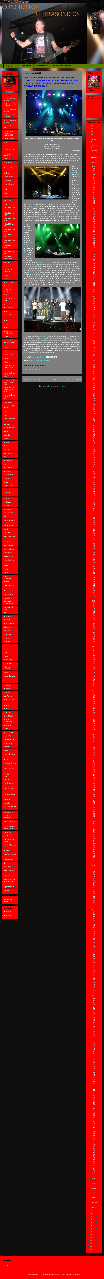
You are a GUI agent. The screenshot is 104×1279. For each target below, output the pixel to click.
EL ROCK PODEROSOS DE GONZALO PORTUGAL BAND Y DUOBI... (93, 535)
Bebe (5, 189)
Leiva (5, 516)
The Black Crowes (10, 763)
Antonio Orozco (9, 149)
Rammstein (7, 689)
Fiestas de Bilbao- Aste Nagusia (39, 360)
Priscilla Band (8, 663)
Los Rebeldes (8, 545)
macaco (6, 573)
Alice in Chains (9, 139)
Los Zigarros (8, 553)
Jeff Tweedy (8, 460)
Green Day (7, 435)
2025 (92, 129)
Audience (7, 173)
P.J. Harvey (7, 631)
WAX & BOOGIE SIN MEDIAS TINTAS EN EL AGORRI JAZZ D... (93, 842)
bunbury (6, 275)
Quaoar (6, 672)
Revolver (7, 692)
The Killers (7, 803)
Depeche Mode (9, 315)
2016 (92, 1231)
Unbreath (7, 850)
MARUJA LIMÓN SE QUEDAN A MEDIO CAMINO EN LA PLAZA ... (93, 667)
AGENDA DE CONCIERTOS (61, 66)
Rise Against (8, 696)
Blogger (77, 1274)
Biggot (6, 204)
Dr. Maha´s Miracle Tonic (8, 332)
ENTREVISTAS (41, 66)
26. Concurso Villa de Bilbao (10, 121)
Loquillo (6, 529)
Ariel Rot (7, 158)
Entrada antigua (74, 379)
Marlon (73, 172)
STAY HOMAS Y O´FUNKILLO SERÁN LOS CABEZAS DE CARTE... (93, 754)
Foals (5, 415)
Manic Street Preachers (8, 577)
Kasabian (7, 478)
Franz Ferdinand (9, 419)
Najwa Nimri (8, 616)
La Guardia (7, 502)
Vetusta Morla (8, 859)
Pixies (6, 656)
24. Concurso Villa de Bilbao (10, 110)
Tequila (6, 759)
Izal (5, 457)
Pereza (25, 252)
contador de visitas (8, 900)
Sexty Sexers (8, 732)
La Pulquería (8, 509)
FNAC (6, 411)
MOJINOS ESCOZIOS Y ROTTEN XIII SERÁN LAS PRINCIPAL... (93, 186)
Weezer (6, 876)
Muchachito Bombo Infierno (9, 603)
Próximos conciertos (7, 668)
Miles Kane (7, 591)
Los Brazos (7, 533)
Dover (6, 327)
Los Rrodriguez (9, 549)
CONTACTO (27, 66)
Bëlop (6, 197)
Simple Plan (8, 736)
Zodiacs (6, 890)
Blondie (6, 266)
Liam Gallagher (9, 525)
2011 (92, 1246)
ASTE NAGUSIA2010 (9, 167)
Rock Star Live (9, 700)
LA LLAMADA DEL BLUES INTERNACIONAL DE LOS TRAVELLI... (93, 1017)
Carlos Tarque (8, 282)
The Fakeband (8, 788)
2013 (92, 1240)
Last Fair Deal (8, 513)
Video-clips (7, 867)
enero (94, 1207)
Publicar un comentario (33, 369)
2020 (92, 1219)
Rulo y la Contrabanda (8, 720)
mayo (94, 1188)
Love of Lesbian (9, 560)
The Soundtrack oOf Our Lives (9, 827)
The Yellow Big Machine (9, 840)
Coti (5, 304)
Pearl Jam (7, 638)
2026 (92, 126)
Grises (6, 438)
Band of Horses (9, 184)
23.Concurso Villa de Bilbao (10, 105)
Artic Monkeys (8, 162)
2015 (92, 1234)
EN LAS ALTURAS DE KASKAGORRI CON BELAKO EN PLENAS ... (93, 492)
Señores (6, 729)
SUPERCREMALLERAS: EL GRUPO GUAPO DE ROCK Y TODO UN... (93, 402)
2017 (92, 1228)
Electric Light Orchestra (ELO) (9, 341)
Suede (6, 750)
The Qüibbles (8, 812)
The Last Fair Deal (10, 807)
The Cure (7, 779)
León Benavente (9, 520)
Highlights (7, 442)
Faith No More (8, 355)
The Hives (7, 799)
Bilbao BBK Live (9, 207)
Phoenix (6, 649)
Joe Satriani (8, 467)
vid (5, 863)
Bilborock (7, 262)
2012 (92, 1243)
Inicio (54, 379)
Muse (5, 613)
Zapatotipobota (9, 887)
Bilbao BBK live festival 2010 (9, 258)
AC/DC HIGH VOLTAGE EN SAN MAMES (8, 133)
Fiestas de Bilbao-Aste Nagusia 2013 (10, 397)
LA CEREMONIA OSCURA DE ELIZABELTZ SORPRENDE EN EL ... (93, 273)
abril (93, 1193)
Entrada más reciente (31, 379)
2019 (92, 1222)
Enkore (6, 348)
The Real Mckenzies (7, 817)
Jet (5, 464)
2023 (92, 135)
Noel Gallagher (9, 623)
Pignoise (7, 652)
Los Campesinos (9, 536)
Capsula (6, 278)
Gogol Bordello (9, 428)
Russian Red (8, 725)
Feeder (6, 358)
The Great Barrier (10, 794)
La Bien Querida (9, 493)
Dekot (6, 311)
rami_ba (57, 1274)
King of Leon (8, 486)
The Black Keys (9, 768)
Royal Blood (8, 712)
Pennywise (7, 641)
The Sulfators (8, 836)
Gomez (6, 431)
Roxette (6, 709)
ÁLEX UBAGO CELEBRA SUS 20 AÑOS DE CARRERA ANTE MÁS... (93, 359)
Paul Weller (7, 634)
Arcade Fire (8, 155)
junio (93, 1183)
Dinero (6, 320)
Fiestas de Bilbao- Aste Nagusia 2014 (10, 375)
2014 (92, 1237)
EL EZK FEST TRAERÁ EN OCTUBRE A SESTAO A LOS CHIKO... (93, 1108)
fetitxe (6, 362)
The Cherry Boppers (7, 775)
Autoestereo (8, 180)
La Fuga (6, 498)
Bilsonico (9, 911)
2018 (92, 1225)
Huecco (6, 446)
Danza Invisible (9, 307)
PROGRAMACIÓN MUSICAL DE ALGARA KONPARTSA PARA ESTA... (93, 1153)
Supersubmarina (9, 754)
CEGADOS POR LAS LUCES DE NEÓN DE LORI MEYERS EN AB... (93, 578)
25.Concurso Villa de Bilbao (10, 116)
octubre (94, 151)
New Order (7, 620)
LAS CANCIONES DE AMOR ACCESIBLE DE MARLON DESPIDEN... (93, 229)
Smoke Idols (8, 743)
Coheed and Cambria (8, 290)
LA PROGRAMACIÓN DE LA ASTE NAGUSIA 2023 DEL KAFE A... (93, 929)
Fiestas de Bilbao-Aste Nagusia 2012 (10, 389)
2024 (92, 132)
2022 (92, 1213)
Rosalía (6, 705)
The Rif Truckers (9, 821)
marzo (94, 1198)
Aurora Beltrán (8, 177)
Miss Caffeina (8, 594)
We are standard (9, 870)
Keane (6, 482)
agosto (94, 162)
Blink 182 (43, 262)
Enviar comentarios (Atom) (56, 386)
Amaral (6, 146)
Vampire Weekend (10, 854)
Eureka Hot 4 (8, 351)
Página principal (12, 66)
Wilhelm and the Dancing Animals (9, 880)
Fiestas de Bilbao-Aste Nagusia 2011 (10, 382)
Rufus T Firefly (9, 716)
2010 (92, 1249)
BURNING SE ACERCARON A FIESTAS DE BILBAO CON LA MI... (93, 316)
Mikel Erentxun (9, 585)
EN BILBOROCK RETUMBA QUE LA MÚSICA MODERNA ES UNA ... (93, 447)
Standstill (7, 747)
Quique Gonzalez (9, 676)
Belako (6, 193)
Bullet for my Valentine (8, 270)
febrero (94, 1203)
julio (93, 1178)
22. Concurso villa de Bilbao (10, 99)
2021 (92, 1216)
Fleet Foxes (8, 402)
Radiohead (7, 685)
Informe (6, 449)
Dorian (6, 324)
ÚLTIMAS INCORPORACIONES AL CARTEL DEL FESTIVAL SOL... (93, 886)
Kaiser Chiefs (8, 475)
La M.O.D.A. (8, 506)
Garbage (7, 424)
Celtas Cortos (8, 286)
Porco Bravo (8, 660)
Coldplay (7, 295)
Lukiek (6, 565)
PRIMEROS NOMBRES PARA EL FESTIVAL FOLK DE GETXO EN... (93, 972)
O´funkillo (7, 627)
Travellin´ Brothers (10, 845)
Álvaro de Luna (33, 272)
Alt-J (5, 142)
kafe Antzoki (8, 471)
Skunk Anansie (9, 739)
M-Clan (6, 569)
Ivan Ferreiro (8, 453)
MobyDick (7, 598)
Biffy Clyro (7, 200)
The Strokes (8, 832)
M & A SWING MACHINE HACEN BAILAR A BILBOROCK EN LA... (93, 710)
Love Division (8, 556)
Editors (6, 337)
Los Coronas (8, 542)
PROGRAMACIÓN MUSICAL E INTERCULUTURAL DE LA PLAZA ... (93, 1064)
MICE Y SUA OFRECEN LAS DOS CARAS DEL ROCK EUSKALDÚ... (93, 622)
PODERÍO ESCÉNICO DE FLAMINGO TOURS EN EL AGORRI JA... (93, 798)
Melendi (6, 582)
